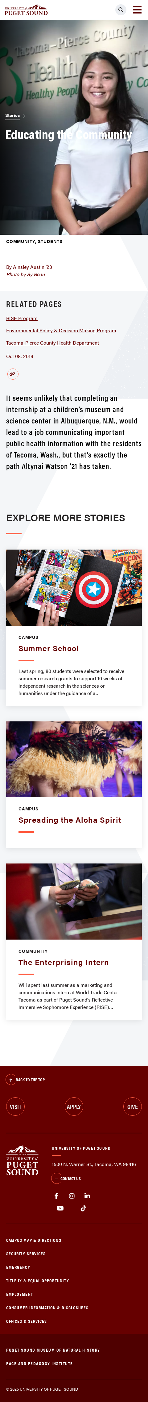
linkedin (87, 1196)
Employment (19, 1294)
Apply (74, 1106)
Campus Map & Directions (33, 1240)
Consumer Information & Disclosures (47, 1307)
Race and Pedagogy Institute (39, 1363)
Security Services (26, 1253)
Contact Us (66, 1179)
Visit (15, 1106)
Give (132, 1106)
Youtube (60, 1208)
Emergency (18, 1267)
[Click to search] (120, 9)
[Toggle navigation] (137, 10)
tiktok (83, 1208)
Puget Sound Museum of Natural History (53, 1349)
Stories (12, 115)
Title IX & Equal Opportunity (37, 1280)
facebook (56, 1196)
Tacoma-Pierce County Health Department (52, 342)
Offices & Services (26, 1321)
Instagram (71, 1196)
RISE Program (22, 318)
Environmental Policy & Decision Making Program (61, 330)
